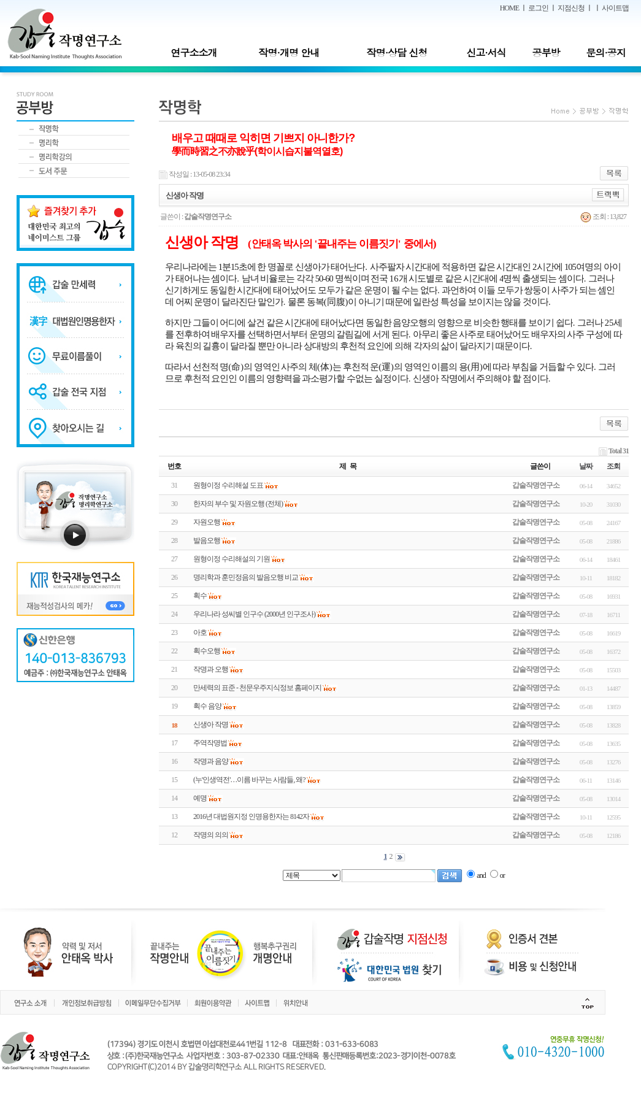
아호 (200, 632)
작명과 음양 (210, 761)
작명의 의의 (210, 835)
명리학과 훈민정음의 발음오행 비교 (245, 577)
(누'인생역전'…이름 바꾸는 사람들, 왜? (249, 779)
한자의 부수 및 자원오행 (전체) (238, 503)
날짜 (586, 466)
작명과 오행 (210, 669)
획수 (200, 595)
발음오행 (206, 540)
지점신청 (571, 8)
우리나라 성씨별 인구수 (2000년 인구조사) (254, 614)
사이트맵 (615, 8)
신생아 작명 (210, 724)
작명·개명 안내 (289, 52)
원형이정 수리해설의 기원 (231, 559)
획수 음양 (207, 706)
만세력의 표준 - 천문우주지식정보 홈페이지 (257, 687)
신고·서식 (485, 52)
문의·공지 (605, 52)
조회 (613, 466)
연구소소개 (194, 52)
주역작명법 (210, 743)
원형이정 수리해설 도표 (228, 485)
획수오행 (206, 651)
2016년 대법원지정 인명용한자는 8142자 (251, 816)
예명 (200, 798)
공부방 (546, 52)
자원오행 (206, 522)
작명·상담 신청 (397, 52)
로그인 (538, 8)
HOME (509, 8)
